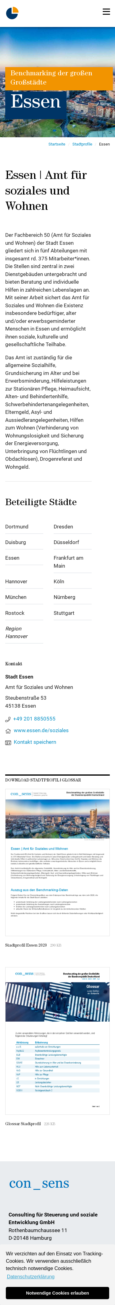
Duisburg (15, 542)
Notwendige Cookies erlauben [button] (57, 1293)
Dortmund (17, 527)
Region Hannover (16, 633)
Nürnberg (64, 597)
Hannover (16, 581)
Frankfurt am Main (68, 562)
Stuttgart (64, 613)
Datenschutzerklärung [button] (31, 1276)
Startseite (56, 144)
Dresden (63, 527)
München (15, 597)
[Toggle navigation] (106, 11)
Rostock (15, 613)
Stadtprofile (82, 144)
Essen (12, 558)
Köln (59, 581)
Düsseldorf (66, 542)
